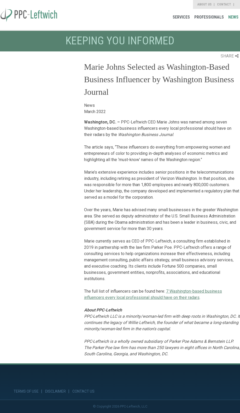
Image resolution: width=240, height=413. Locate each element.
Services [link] (181, 17)
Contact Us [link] (83, 391)
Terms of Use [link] (26, 391)
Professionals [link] (209, 17)
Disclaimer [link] (55, 391)
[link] (29, 15)
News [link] (233, 17)
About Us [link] (204, 4)
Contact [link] (224, 4)
